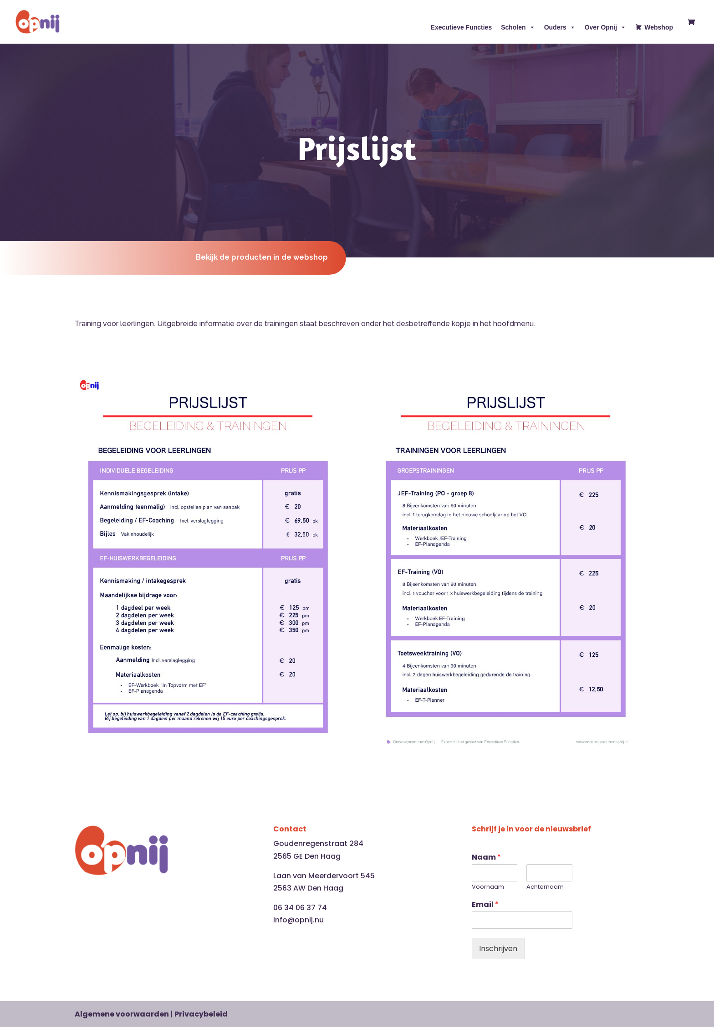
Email (485, 905)
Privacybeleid (201, 1014)
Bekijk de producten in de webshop (262, 257)
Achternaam (545, 887)
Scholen (518, 27)
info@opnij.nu (298, 920)
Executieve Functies (461, 27)
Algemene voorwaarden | (124, 1014)
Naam (486, 857)
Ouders (560, 27)
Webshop (658, 27)
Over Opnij (606, 27)
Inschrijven (498, 948)
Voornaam (488, 887)
